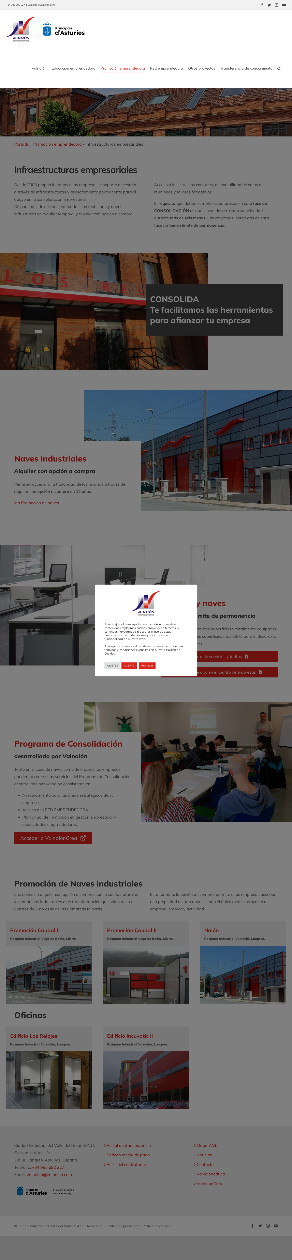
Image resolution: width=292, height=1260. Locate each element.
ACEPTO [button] (129, 665)
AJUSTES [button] (112, 665)
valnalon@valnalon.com (41, 4)
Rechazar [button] (147, 665)
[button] (279, 68)
